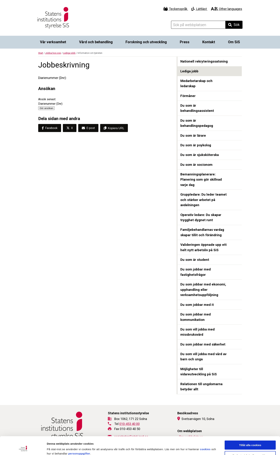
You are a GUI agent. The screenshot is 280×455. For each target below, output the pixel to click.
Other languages (226, 9)
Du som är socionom (196, 165)
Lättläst (199, 9)
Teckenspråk (175, 9)
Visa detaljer (194, 447)
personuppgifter (79, 436)
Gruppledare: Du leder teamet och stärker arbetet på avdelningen (203, 199)
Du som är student (194, 260)
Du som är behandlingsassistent (197, 108)
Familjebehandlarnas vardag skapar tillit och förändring (202, 232)
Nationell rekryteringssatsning (204, 61)
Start (40, 53)
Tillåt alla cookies (250, 427)
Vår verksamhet (53, 42)
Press (184, 42)
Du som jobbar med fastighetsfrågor (195, 272)
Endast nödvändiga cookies (250, 438)
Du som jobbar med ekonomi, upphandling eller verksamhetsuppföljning (203, 289)
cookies (205, 432)
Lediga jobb (69, 53)
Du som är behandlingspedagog (196, 123)
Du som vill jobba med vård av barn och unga (203, 356)
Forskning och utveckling (146, 42)
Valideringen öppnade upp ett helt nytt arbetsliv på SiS (203, 247)
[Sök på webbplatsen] (198, 25)
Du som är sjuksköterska (199, 155)
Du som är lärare (193, 135)
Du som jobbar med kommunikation (195, 317)
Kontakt (208, 42)
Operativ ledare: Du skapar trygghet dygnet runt (200, 217)
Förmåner (188, 96)
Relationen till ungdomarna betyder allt (201, 386)
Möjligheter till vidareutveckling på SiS (198, 371)
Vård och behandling (96, 42)
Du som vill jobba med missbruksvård (197, 332)
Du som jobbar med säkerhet (202, 344)
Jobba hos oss (53, 53)
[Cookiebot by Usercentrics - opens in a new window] (23, 448)
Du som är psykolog (195, 145)
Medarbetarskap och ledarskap (196, 83)
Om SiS (234, 42)
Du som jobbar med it (197, 305)
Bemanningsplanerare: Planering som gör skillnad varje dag (201, 179)
